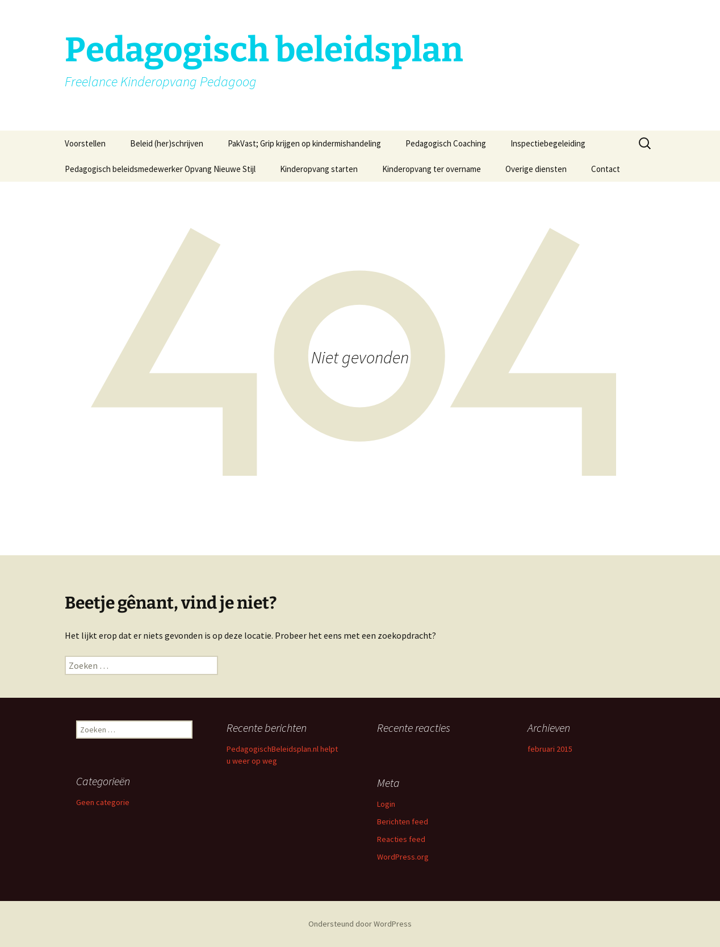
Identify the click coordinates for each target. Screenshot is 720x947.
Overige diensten (536, 169)
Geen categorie (102, 802)
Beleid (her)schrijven (166, 143)
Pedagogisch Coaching (445, 143)
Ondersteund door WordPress (360, 924)
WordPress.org (403, 857)
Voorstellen (85, 143)
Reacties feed (401, 839)
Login (386, 804)
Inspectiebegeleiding (547, 143)
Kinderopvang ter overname (431, 169)
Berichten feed (402, 821)
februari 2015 (550, 749)
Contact (605, 169)
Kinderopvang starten (319, 169)
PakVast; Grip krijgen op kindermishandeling (304, 143)
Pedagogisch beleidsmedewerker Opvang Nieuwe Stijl (160, 169)
